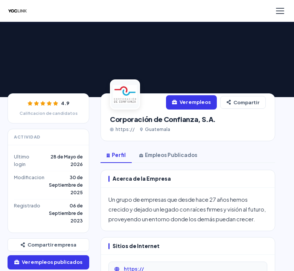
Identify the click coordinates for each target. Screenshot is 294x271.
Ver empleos (191, 102)
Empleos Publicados (168, 155)
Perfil (116, 155)
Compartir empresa (48, 245)
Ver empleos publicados (48, 262)
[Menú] (280, 11)
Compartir (243, 102)
